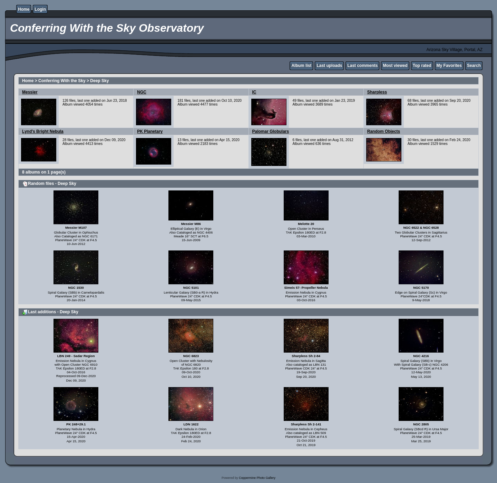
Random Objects (383, 131)
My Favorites (449, 65)
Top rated (422, 65)
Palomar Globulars (270, 131)
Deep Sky (99, 80)
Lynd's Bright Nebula (43, 131)
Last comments (362, 65)
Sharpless (377, 92)
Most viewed (395, 65)
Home (23, 9)
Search (474, 65)
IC (254, 92)
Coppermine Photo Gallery (257, 478)
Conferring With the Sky (62, 80)
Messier (30, 92)
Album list (301, 65)
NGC (141, 92)
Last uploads (329, 65)
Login (40, 9)
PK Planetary (150, 131)
